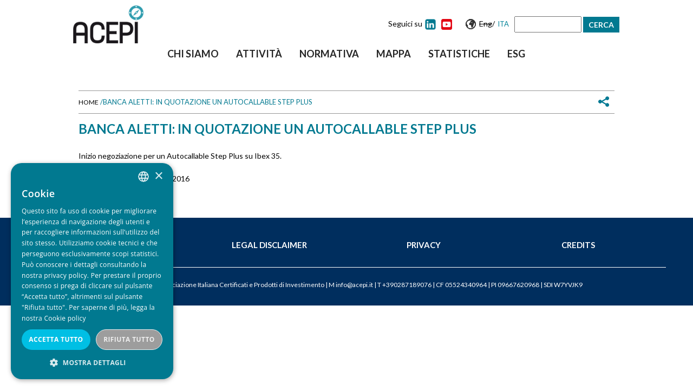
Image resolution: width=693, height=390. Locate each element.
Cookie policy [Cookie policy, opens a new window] (65, 318)
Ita (503, 24)
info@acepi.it (354, 285)
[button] (92, 362)
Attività (259, 54)
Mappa (393, 54)
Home (89, 102)
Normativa (329, 54)
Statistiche (459, 54)
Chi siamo (193, 54)
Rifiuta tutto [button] (129, 339)
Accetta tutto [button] (56, 339)
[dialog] (92, 271)
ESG (516, 54)
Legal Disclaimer (269, 245)
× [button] (158, 176)
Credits (578, 245)
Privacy (424, 245)
